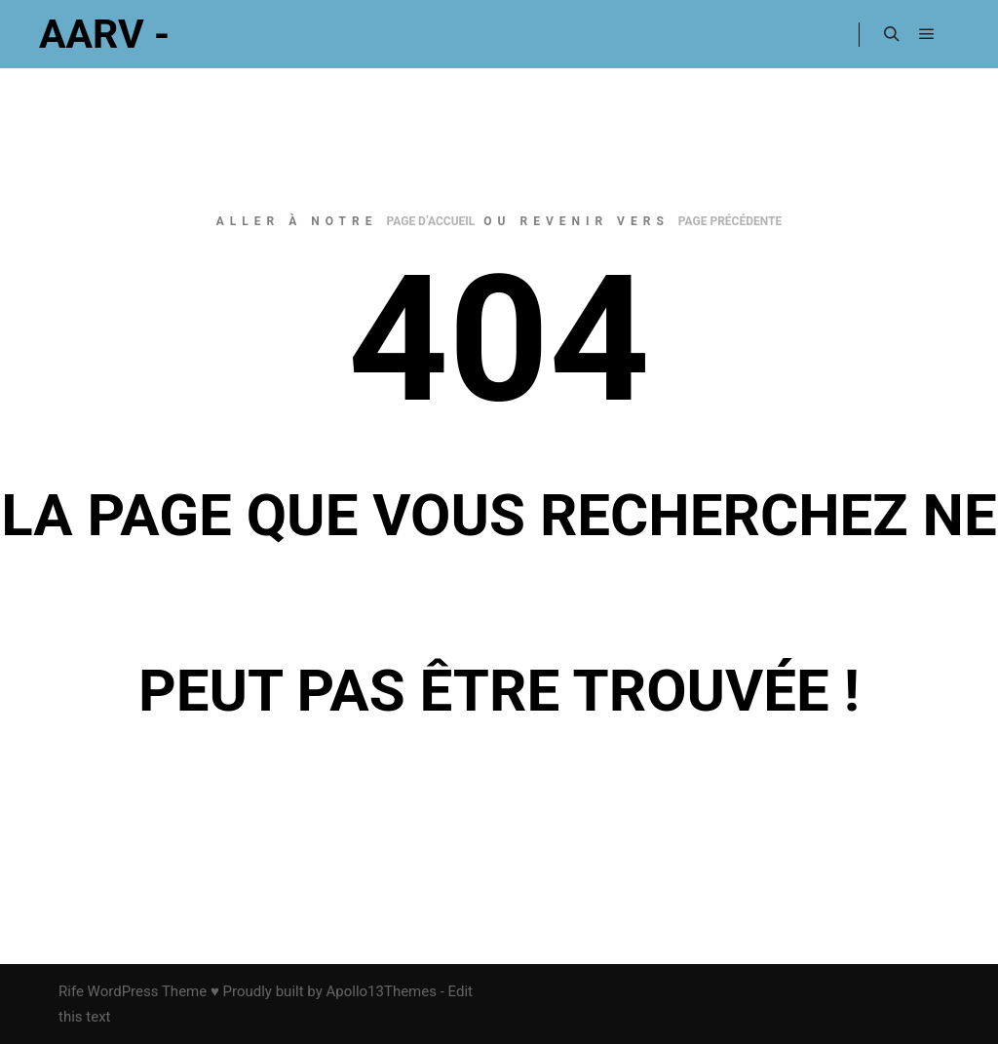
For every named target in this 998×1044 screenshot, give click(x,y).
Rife (71, 991)
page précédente (730, 221)
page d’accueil (430, 221)
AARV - (104, 34)
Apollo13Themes (381, 991)
